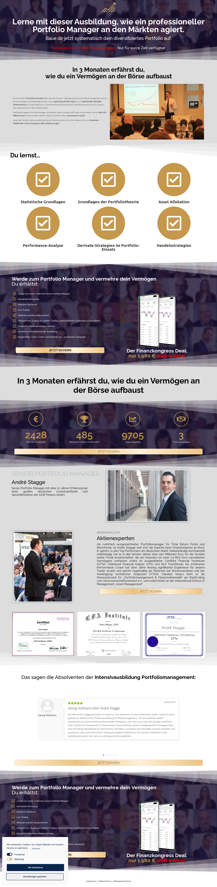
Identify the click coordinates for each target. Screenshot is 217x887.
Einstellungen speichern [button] (34, 877)
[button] (60, 350)
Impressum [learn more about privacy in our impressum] (36, 848)
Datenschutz (104, 881)
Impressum (91, 881)
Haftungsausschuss (122, 881)
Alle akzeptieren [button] (35, 867)
